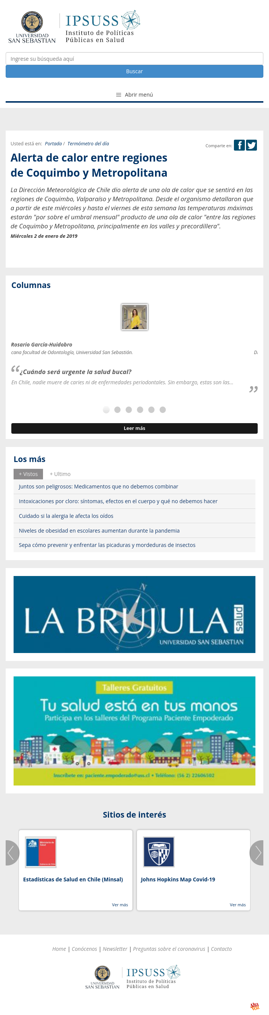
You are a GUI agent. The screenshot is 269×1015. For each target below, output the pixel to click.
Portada (53, 143)
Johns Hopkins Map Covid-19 (178, 879)
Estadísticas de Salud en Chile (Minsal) (73, 879)
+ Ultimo (60, 473)
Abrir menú (134, 94)
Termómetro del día (88, 143)
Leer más (134, 428)
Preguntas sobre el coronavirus (169, 948)
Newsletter (115, 948)
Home (59, 948)
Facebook (239, 145)
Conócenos (84, 948)
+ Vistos (28, 473)
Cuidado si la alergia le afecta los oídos (66, 515)
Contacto (221, 948)
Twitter (251, 145)
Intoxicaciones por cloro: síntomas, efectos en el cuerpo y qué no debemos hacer (118, 501)
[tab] (28, 474)
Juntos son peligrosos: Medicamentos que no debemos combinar (98, 486)
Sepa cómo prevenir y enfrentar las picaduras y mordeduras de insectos (107, 544)
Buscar (134, 71)
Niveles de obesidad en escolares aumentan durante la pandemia (99, 530)
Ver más (120, 904)
